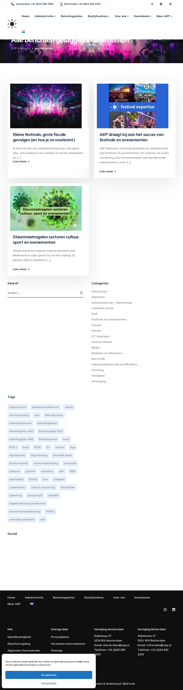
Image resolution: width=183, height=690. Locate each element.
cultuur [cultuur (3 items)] (60, 447)
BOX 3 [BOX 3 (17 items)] (13, 447)
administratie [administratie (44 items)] (17, 407)
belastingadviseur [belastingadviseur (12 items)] (20, 423)
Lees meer (20, 161)
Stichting (98, 370)
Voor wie (120, 16)
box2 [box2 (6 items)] (66, 439)
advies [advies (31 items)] (69, 407)
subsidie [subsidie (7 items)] (53, 495)
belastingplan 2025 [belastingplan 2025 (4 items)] (21, 439)
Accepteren (48, 675)
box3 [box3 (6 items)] (26, 447)
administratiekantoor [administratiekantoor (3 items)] (45, 407)
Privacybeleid (48, 683)
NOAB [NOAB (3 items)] (33, 479)
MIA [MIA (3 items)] (61, 471)
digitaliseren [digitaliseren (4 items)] (17, 455)
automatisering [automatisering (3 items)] (19, 415)
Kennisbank (141, 16)
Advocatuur (99, 291)
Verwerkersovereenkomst (68, 643)
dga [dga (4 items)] (72, 447)
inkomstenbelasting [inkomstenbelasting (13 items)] (45, 463)
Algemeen (98, 297)
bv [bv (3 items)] (48, 447)
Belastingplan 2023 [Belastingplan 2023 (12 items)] (21, 431)
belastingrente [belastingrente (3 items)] (48, 439)
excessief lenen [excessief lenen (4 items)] (62, 455)
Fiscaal (96, 325)
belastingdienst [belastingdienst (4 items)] (47, 423)
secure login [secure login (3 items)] (35, 495)
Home (25, 16)
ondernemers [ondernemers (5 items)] (17, 487)
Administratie (44, 16)
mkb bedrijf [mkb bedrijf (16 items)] (16, 479)
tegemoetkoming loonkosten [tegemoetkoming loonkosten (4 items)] (27, 503)
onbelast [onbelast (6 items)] (59, 479)
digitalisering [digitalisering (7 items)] (39, 455)
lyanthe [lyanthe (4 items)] (30, 471)
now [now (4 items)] (45, 479)
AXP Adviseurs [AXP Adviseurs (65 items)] (54, 415)
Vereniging (99, 381)
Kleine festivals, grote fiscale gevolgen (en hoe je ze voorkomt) (44, 137)
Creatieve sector (103, 308)
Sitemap (56, 650)
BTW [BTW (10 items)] (37, 447)
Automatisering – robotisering (112, 302)
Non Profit (98, 359)
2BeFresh (128, 683)
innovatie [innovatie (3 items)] (70, 463)
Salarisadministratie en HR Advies (114, 364)
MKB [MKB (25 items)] (72, 471)
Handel (96, 330)
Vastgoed (98, 375)
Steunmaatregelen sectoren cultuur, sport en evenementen (46, 239)
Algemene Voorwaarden (24, 650)
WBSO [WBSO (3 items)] (50, 511)
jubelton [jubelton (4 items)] (14, 471)
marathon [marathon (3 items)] (47, 471)
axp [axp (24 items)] (36, 415)
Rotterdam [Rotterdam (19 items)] (68, 487)
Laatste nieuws (102, 342)
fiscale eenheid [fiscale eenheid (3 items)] (18, 463)
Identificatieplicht (19, 637)
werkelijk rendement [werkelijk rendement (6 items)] (22, 519)
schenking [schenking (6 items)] (15, 495)
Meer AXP (163, 16)
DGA (94, 314)
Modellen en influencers (107, 353)
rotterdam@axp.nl (158, 645)
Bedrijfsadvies (97, 16)
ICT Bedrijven (100, 336)
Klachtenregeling (19, 643)
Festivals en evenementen (109, 319)
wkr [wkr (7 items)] (42, 519)
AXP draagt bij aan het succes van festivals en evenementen (132, 137)
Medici (96, 347)
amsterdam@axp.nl (116, 645)
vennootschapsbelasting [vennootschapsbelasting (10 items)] (24, 511)
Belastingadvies (72, 16)
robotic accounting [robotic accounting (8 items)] (43, 487)
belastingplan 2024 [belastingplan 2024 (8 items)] (51, 431)
